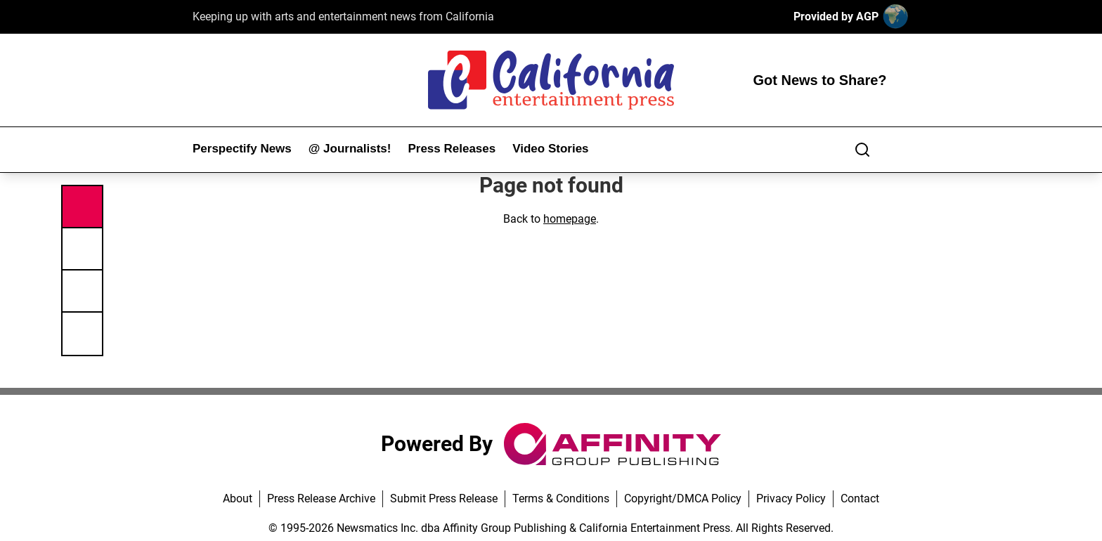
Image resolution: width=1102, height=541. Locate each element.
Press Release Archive (321, 498)
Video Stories (550, 148)
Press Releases (451, 148)
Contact (860, 498)
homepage (569, 219)
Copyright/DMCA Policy (682, 498)
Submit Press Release (444, 498)
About (237, 498)
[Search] (862, 149)
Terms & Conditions (560, 498)
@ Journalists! (350, 148)
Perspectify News (242, 148)
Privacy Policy (791, 498)
